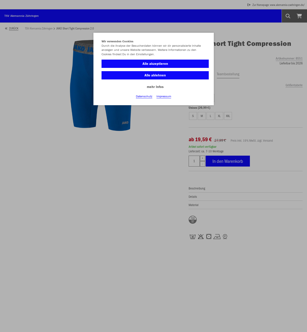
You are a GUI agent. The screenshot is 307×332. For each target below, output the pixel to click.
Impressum (163, 96)
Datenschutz (144, 96)
